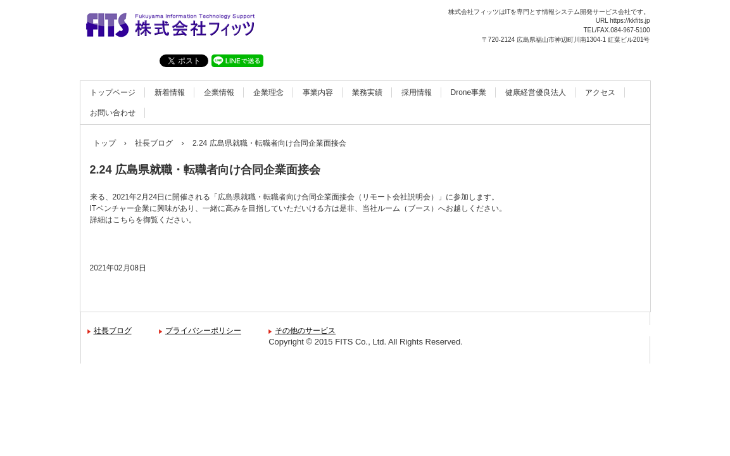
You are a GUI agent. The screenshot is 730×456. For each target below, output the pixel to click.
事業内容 (318, 92)
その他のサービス (305, 330)
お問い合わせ (112, 112)
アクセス (600, 92)
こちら (124, 219)
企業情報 (219, 92)
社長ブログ (113, 330)
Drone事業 (469, 92)
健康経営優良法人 (535, 92)
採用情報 (416, 92)
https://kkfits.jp (630, 20)
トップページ (112, 92)
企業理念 (268, 92)
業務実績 (367, 92)
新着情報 (169, 92)
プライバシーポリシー (203, 330)
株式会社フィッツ (169, 27)
